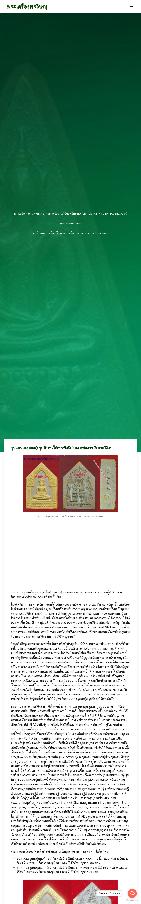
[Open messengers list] (132, 893)
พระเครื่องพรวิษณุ (27, 6)
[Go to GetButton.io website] (132, 900)
